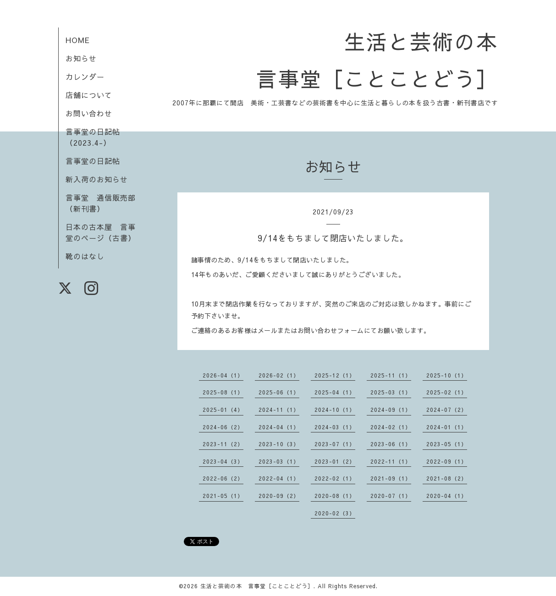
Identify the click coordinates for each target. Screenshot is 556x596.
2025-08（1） (223, 392)
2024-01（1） (446, 427)
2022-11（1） (390, 461)
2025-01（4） (223, 409)
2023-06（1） (390, 444)
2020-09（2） (279, 495)
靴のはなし (85, 256)
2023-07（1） (334, 444)
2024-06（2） (223, 427)
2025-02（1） (446, 392)
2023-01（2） (334, 461)
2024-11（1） (279, 409)
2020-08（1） (334, 495)
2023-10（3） (279, 444)
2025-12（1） (334, 375)
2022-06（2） (223, 478)
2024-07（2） (446, 409)
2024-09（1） (390, 409)
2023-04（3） (223, 461)
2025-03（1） (390, 392)
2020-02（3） (334, 513)
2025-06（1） (279, 392)
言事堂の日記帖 (93, 161)
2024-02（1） (390, 427)
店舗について (89, 95)
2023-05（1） (446, 444)
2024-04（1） (279, 427)
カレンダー (85, 76)
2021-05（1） (223, 495)
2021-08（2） (446, 478)
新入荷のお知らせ (97, 179)
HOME (78, 40)
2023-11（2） (223, 444)
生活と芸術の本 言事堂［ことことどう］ (257, 586)
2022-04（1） (279, 478)
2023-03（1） (279, 461)
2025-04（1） (334, 392)
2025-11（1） (390, 375)
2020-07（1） (390, 495)
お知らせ (81, 58)
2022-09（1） (446, 461)
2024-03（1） (334, 427)
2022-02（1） (334, 478)
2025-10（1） (446, 375)
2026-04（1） (223, 375)
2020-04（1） (446, 495)
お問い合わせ (89, 113)
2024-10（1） (334, 409)
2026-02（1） (279, 375)
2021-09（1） (390, 478)
